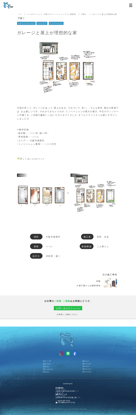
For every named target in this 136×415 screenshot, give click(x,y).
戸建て (84, 14)
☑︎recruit (86, 363)
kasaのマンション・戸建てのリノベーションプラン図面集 (51, 14)
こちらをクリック (39, 158)
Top (20, 14)
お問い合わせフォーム (68, 308)
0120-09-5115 (64, 400)
